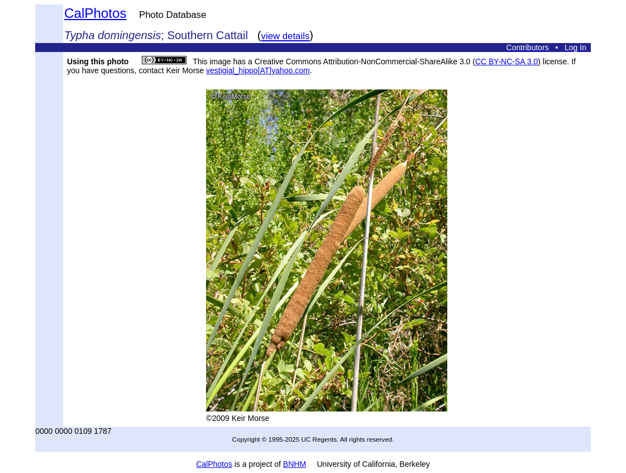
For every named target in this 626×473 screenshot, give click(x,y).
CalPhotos (95, 13)
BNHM (294, 464)
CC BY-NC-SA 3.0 (506, 61)
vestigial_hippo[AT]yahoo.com (258, 70)
